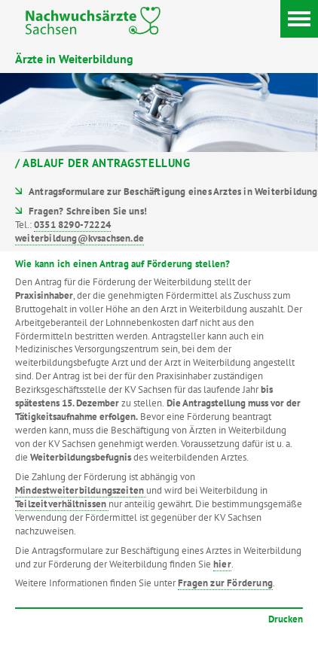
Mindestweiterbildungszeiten (80, 490)
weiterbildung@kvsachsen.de (79, 238)
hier (222, 564)
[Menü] (299, 19)
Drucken (285, 619)
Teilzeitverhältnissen (62, 503)
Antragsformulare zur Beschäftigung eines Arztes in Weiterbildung (173, 191)
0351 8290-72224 (72, 224)
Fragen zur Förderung (225, 583)
